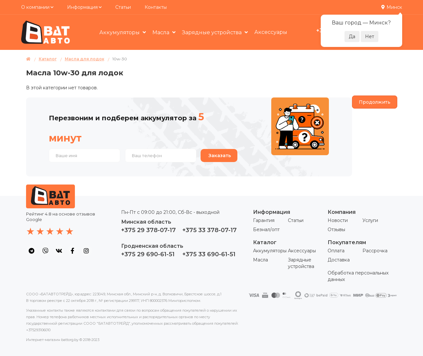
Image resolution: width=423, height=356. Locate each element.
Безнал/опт (266, 229)
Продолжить (374, 102)
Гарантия (264, 220)
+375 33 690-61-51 (208, 254)
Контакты (156, 7)
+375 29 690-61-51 (148, 254)
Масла (161, 32)
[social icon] (31, 250)
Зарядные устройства (212, 32)
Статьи (123, 7)
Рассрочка (375, 251)
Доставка (339, 260)
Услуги (370, 220)
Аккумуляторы (120, 32)
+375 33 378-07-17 (209, 230)
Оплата (336, 251)
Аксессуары (270, 32)
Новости (338, 220)
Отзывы (336, 229)
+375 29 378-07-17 (148, 230)
